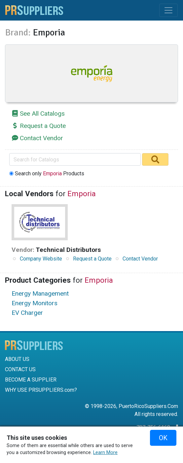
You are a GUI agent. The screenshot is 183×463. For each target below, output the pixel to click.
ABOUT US (17, 359)
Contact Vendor (41, 138)
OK (163, 438)
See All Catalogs (42, 113)
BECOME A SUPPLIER (30, 379)
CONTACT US (20, 369)
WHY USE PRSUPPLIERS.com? (41, 390)
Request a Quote (43, 126)
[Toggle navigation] (168, 10)
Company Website (41, 259)
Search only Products (49, 173)
